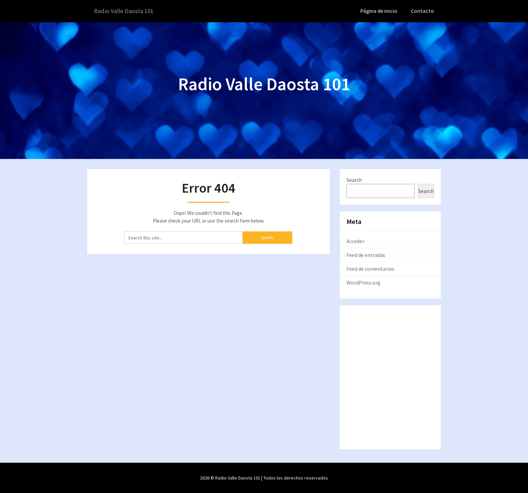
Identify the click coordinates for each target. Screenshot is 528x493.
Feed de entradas (365, 254)
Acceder (355, 240)
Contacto (423, 10)
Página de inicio (381, 10)
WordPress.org (363, 282)
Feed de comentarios (370, 268)
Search (354, 179)
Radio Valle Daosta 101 (126, 11)
